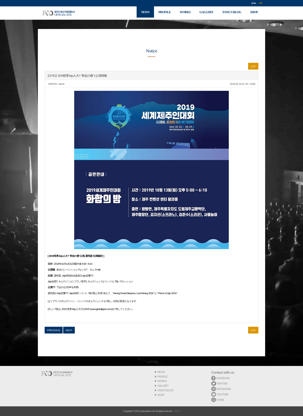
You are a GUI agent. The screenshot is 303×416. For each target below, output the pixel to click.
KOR (253, 3)
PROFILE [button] (161, 13)
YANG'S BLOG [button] (230, 13)
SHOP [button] (253, 13)
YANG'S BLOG (165, 390)
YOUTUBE (219, 394)
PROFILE (162, 376)
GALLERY (163, 385)
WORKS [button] (182, 13)
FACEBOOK (220, 378)
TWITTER (219, 383)
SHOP (160, 394)
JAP (260, 3)
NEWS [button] (141, 13)
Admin (177, 411)
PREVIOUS (53, 330)
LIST (253, 66)
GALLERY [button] (205, 13)
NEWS (161, 371)
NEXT (69, 330)
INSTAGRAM (221, 388)
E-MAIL (218, 399)
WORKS (162, 381)
